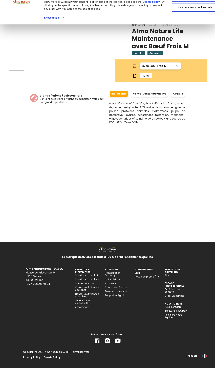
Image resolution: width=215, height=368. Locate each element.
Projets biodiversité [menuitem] (116, 291)
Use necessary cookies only (187, 28)
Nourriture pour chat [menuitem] (86, 275)
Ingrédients (118, 93)
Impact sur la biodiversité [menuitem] (82, 302)
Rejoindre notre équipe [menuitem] (173, 316)
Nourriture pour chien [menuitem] (87, 279)
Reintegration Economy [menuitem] (112, 274)
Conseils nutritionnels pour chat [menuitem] (87, 289)
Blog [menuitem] (137, 272)
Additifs (178, 93)
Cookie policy (82, 26)
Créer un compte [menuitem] (174, 295)
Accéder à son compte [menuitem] (173, 291)
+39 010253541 (35, 280)
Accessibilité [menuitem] (82, 307)
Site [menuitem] (167, 275)
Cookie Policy (52, 357)
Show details (52, 42)
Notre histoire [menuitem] (112, 279)
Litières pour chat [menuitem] (85, 283)
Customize (187, 18)
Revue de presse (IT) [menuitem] (147, 276)
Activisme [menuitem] (110, 283)
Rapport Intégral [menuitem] (114, 295)
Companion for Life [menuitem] (116, 287)
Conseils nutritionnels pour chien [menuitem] (87, 295)
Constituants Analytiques (149, 93)
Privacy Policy (32, 357)
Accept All (187, 8)
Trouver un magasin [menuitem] (176, 311)
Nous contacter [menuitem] (173, 307)
